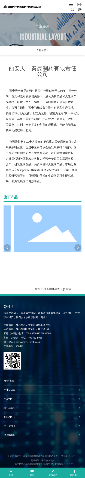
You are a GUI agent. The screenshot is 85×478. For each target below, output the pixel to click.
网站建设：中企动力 (40, 460)
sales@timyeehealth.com (28, 342)
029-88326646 (33, 333)
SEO (73, 456)
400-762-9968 (35, 337)
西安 (52, 460)
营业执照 (65, 456)
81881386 (46, 333)
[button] (7, 247)
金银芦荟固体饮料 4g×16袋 (26, 288)
